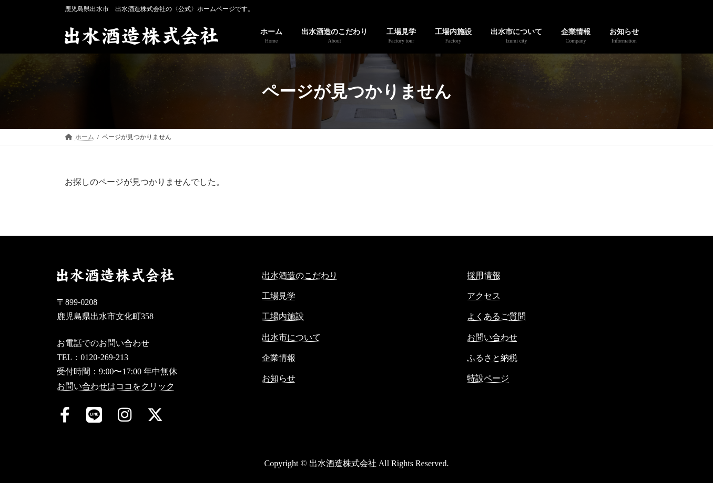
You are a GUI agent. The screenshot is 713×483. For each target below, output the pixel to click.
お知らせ (279, 378)
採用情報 (484, 275)
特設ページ (488, 378)
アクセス (484, 295)
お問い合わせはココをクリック (116, 386)
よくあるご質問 (496, 316)
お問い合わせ (492, 337)
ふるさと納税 (492, 357)
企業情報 (279, 357)
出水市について (291, 337)
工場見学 (279, 295)
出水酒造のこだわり (300, 275)
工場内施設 (283, 316)
